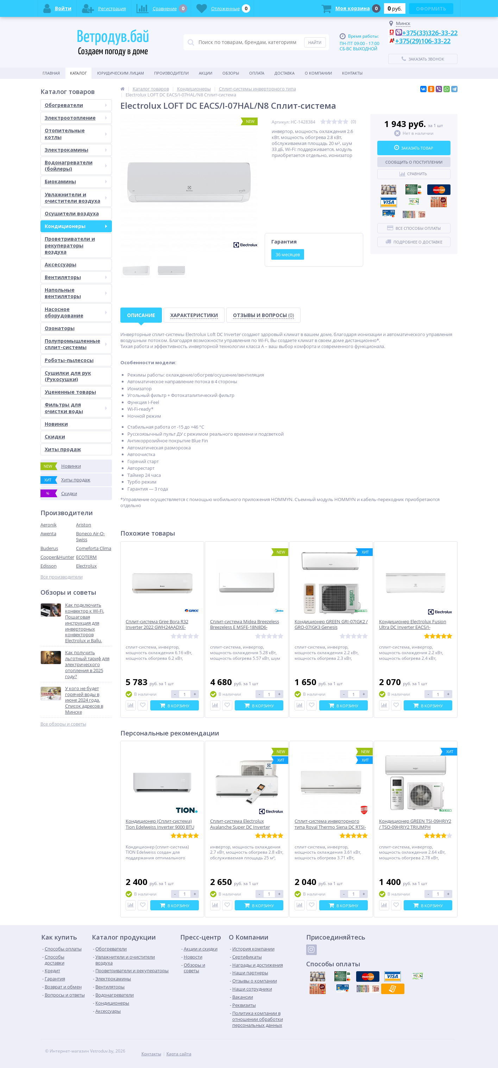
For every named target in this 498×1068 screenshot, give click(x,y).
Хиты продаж (63, 449)
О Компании (318, 73)
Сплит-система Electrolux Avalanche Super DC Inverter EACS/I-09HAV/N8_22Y (240, 827)
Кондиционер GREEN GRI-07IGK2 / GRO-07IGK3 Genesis (331, 625)
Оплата (256, 73)
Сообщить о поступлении (413, 162)
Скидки (55, 436)
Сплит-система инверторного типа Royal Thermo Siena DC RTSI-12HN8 (330, 827)
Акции (205, 73)
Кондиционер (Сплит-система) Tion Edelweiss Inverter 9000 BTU (160, 824)
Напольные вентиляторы (76, 292)
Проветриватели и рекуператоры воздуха (70, 245)
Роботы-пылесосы (69, 360)
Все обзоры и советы (63, 724)
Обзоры (230, 73)
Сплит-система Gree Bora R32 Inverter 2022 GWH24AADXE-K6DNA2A (157, 628)
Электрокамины (76, 149)
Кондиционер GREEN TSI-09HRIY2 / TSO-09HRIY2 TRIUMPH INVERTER (415, 827)
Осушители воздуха (72, 213)
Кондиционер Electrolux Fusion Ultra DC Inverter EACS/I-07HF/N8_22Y (412, 628)
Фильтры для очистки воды (76, 407)
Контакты (352, 73)
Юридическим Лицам (120, 73)
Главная (51, 73)
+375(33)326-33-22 (430, 33)
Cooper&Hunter (57, 557)
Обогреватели (76, 105)
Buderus (49, 548)
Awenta (48, 533)
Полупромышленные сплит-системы (76, 343)
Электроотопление (76, 117)
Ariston (83, 525)
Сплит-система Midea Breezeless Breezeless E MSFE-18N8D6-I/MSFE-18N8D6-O (244, 628)
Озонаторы (60, 328)
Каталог (78, 73)
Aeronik (48, 525)
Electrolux (86, 566)
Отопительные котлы (76, 133)
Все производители (61, 577)
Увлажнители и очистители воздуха (76, 197)
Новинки (56, 424)
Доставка (285, 73)
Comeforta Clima (93, 548)
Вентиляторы (76, 277)
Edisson (48, 566)
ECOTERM (86, 557)
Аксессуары (60, 264)
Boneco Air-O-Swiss (90, 536)
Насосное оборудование (76, 312)
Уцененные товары (70, 391)
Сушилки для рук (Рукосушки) (68, 376)
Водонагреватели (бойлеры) (76, 165)
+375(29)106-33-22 (422, 41)
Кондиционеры (76, 226)
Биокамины (76, 181)
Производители (171, 73)
